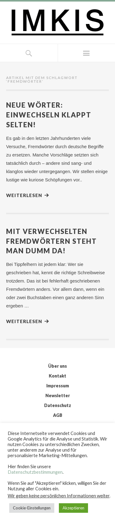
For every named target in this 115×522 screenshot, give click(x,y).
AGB (57, 415)
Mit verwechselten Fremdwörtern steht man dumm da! (51, 241)
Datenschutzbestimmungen (35, 472)
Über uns (57, 366)
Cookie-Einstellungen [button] (32, 507)
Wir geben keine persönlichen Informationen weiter (58, 495)
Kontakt (57, 375)
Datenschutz (57, 405)
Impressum (57, 385)
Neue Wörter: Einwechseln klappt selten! (48, 115)
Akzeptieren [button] (73, 507)
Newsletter (57, 395)
